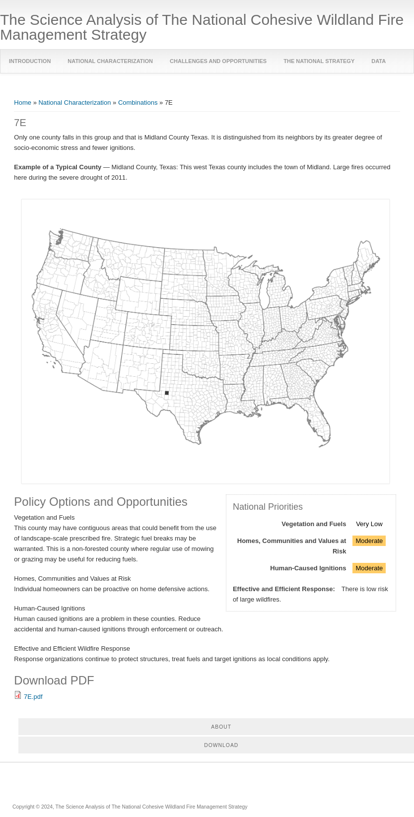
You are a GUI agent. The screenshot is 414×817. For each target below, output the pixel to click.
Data (378, 61)
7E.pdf (33, 696)
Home (22, 102)
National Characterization (110, 61)
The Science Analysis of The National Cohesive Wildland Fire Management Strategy (202, 27)
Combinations (138, 102)
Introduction (30, 61)
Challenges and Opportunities (218, 61)
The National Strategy (318, 61)
